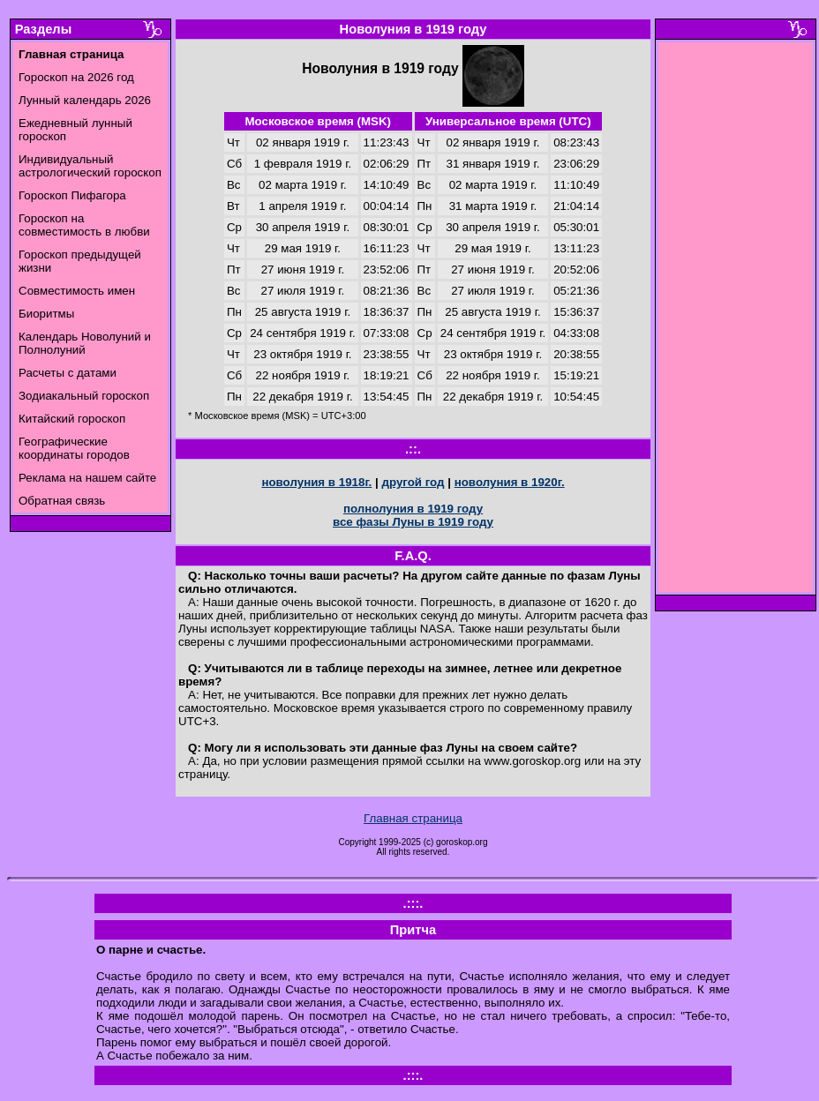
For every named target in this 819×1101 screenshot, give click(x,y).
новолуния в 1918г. (316, 482)
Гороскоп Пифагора (72, 195)
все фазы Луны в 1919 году (413, 521)
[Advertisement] (736, 322)
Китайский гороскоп (72, 418)
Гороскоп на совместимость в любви (84, 225)
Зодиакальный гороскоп (84, 395)
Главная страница (413, 818)
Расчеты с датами (67, 372)
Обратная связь (62, 500)
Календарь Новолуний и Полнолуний (85, 343)
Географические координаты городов (74, 448)
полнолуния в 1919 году (413, 508)
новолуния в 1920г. (510, 482)
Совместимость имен (77, 290)
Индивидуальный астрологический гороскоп (90, 166)
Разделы (43, 29)
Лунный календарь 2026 (85, 100)
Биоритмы (46, 313)
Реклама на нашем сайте (87, 477)
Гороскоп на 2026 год (76, 77)
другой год (412, 482)
